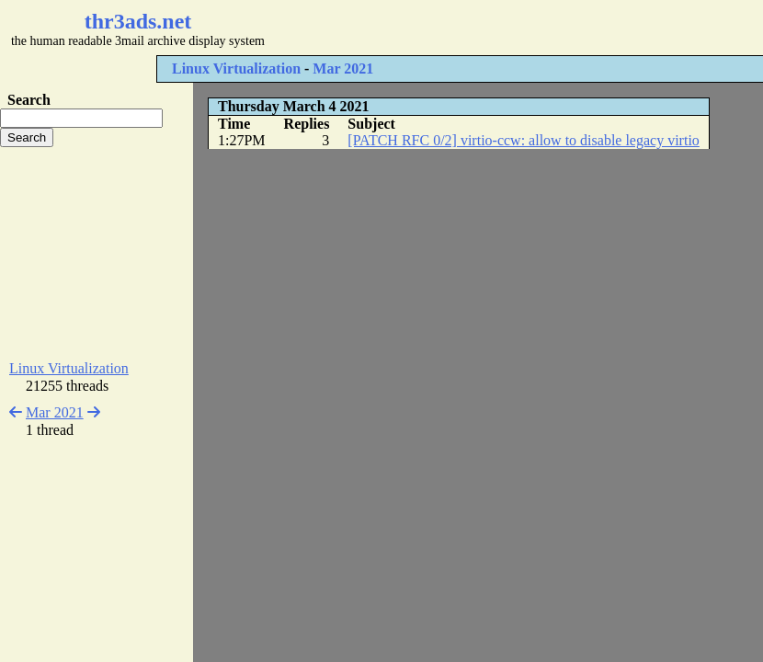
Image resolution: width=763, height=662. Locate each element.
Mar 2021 (343, 68)
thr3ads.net (138, 21)
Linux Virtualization (236, 68)
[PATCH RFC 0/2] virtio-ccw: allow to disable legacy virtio (523, 140)
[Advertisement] (96, 254)
